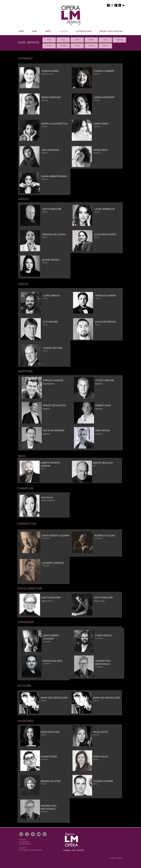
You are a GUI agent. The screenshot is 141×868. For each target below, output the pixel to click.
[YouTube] (39, 834)
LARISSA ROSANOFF (104, 97)
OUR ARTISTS (28, 42)
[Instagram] (21, 834)
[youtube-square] (119, 5)
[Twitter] (33, 834)
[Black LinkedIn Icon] (123, 5)
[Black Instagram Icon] (112, 5)
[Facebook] (27, 834)
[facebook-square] (108, 5)
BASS (105, 39)
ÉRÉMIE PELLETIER (51, 781)
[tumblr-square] (116, 5)
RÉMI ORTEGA (102, 430)
